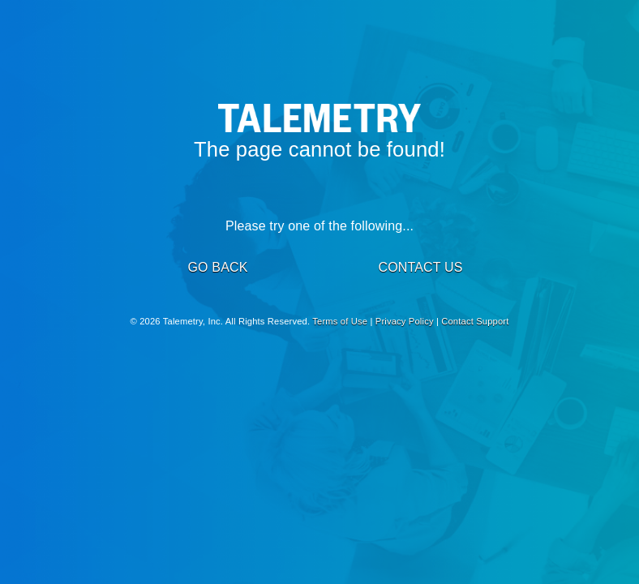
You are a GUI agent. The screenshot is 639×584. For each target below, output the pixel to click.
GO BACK (217, 267)
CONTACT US (420, 267)
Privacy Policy (404, 321)
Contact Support (474, 321)
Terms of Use (339, 321)
